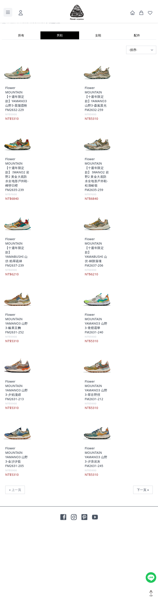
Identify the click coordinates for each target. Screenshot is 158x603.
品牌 (13, 97)
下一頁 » (143, 565)
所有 (21, 111)
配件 (137, 111)
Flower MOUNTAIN (32, 97)
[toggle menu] (8, 12)
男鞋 (60, 111)
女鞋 (98, 111)
